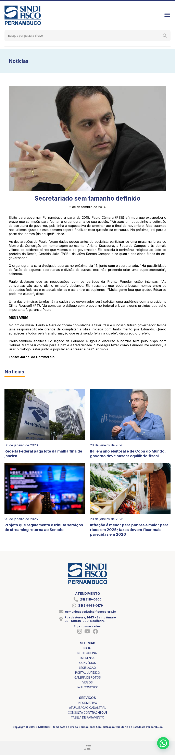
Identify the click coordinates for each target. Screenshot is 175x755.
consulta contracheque (87, 712)
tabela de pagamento (87, 717)
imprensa (87, 658)
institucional (87, 653)
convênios (87, 662)
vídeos (87, 682)
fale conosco (87, 687)
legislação (87, 667)
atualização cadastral (87, 707)
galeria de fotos (87, 677)
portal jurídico (87, 672)
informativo (87, 702)
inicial (87, 648)
